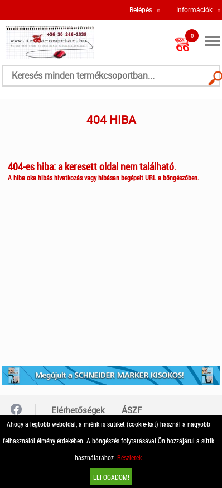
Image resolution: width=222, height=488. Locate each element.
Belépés (140, 9)
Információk (194, 9)
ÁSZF (132, 409)
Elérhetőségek (78, 409)
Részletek (129, 457)
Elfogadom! (111, 476)
